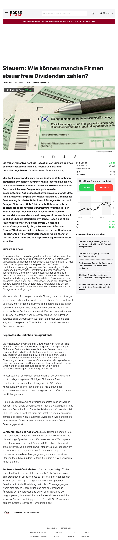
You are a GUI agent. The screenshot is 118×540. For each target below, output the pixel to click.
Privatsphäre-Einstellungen (38, 536)
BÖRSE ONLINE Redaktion (27, 512)
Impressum (70, 536)
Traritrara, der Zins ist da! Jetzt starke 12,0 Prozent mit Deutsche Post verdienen (95, 265)
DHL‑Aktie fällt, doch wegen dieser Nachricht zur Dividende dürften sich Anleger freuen (95, 244)
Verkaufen (104, 187)
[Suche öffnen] (64, 13)
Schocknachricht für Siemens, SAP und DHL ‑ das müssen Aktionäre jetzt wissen (95, 287)
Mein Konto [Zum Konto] (106, 13)
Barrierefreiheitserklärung (37, 532)
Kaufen (87, 187)
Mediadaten (85, 536)
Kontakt (56, 536)
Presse (87, 532)
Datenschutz (59, 532)
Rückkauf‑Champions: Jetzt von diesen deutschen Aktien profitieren (95, 276)
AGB (74, 532)
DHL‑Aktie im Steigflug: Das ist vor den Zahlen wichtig (94, 254)
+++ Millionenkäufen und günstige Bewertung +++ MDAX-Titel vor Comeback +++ (59, 21)
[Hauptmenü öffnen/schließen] (6, 13)
